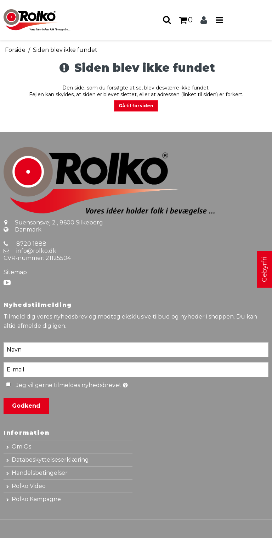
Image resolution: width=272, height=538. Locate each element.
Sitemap (15, 272)
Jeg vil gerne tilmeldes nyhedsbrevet (89, 384)
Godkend (26, 405)
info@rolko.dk (36, 251)
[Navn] (136, 349)
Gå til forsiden (136, 105)
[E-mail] (136, 369)
